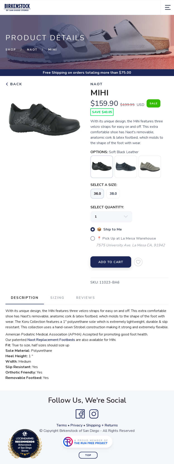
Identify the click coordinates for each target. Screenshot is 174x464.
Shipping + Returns (102, 425)
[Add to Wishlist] (138, 262)
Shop (10, 50)
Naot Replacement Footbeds (51, 339)
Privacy (76, 425)
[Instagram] (94, 414)
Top (88, 455)
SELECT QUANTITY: (107, 207)
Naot (32, 50)
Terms (61, 425)
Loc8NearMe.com (44, 444)
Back (13, 84)
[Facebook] (80, 414)
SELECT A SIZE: (103, 184)
